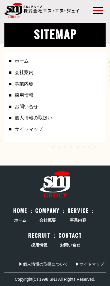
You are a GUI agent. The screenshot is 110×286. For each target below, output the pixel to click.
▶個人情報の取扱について (43, 264)
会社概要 (47, 215)
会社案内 (24, 72)
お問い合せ (26, 106)
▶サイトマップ (89, 264)
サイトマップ (29, 129)
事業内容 (24, 83)
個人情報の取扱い (33, 117)
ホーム (22, 60)
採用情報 (24, 95)
